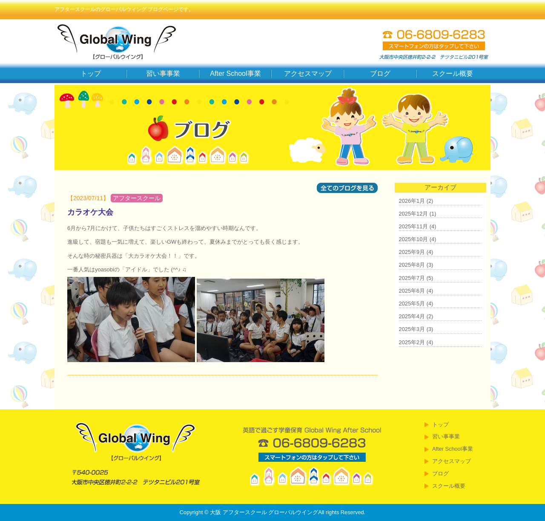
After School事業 (235, 73)
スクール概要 (452, 73)
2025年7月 (412, 278)
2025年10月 (413, 239)
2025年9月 (412, 252)
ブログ (380, 73)
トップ (90, 73)
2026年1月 (412, 201)
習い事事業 (163, 73)
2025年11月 (413, 226)
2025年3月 (412, 329)
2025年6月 (412, 291)
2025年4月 (412, 316)
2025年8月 (412, 265)
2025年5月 (412, 303)
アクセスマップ (308, 73)
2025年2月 (412, 342)
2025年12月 (413, 213)
